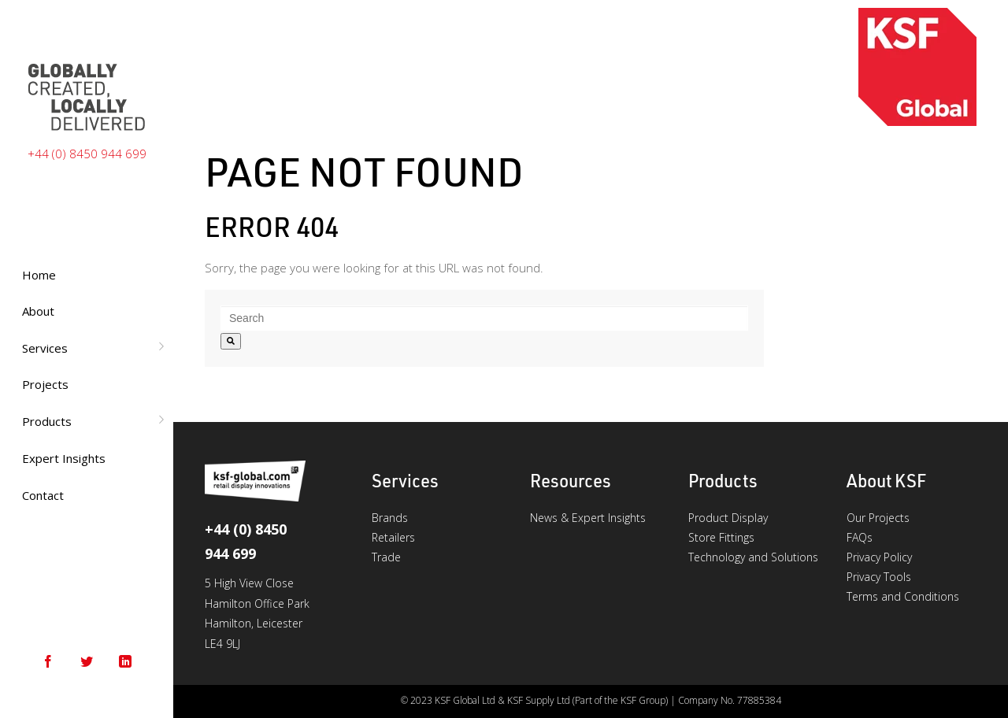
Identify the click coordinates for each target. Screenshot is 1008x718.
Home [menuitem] (39, 275)
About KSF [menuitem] (886, 480)
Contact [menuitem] (43, 495)
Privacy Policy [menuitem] (879, 557)
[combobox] (484, 318)
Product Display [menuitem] (728, 517)
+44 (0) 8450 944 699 (87, 153)
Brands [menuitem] (390, 517)
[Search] (230, 341)
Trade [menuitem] (386, 557)
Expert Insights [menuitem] (64, 458)
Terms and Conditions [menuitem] (903, 596)
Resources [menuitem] (570, 480)
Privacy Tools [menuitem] (879, 576)
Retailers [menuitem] (393, 537)
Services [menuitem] (45, 348)
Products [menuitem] (47, 421)
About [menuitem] (38, 311)
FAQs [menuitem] (860, 537)
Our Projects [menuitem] (878, 517)
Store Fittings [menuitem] (721, 537)
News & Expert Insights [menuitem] (588, 517)
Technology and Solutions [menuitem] (753, 557)
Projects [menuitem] (45, 384)
